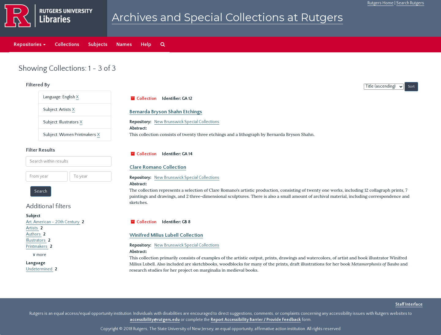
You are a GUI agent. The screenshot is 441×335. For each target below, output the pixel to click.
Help (146, 44)
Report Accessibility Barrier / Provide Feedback (256, 319)
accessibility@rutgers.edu (155, 319)
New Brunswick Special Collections (186, 121)
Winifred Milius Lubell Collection (166, 235)
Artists (32, 228)
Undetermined (39, 269)
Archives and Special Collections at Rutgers (227, 17)
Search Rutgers (410, 3)
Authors (34, 234)
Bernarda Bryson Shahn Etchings (166, 112)
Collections (67, 44)
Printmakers (37, 246)
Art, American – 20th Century (53, 222)
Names (124, 44)
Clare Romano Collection (158, 167)
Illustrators (36, 240)
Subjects (97, 44)
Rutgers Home (381, 3)
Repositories (30, 44)
